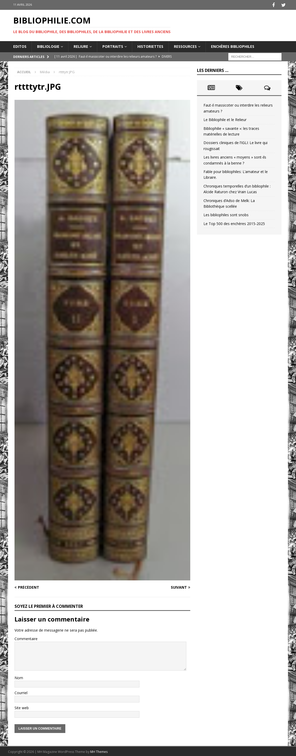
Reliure (81, 45)
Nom (19, 677)
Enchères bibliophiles (232, 45)
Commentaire (26, 637)
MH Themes (99, 751)
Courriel (21, 692)
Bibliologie (48, 45)
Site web (22, 707)
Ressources (185, 45)
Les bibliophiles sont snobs (226, 214)
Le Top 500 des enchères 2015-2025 (234, 222)
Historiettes (150, 45)
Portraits (112, 45)
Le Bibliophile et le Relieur (224, 118)
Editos (19, 45)
